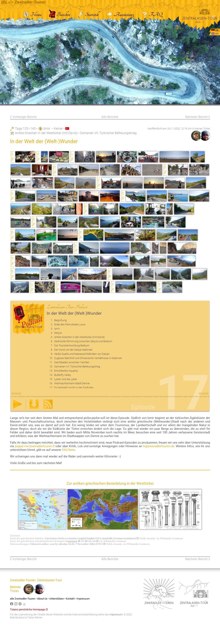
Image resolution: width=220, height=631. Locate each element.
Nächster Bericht (196, 117)
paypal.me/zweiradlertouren (35, 446)
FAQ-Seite (68, 450)
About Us (42, 598)
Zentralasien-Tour (49, 580)
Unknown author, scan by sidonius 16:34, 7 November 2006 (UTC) (67, 544)
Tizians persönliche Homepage (29, 609)
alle (23, 2)
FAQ (151, 14)
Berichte (59, 14)
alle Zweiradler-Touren (22, 598)
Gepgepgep (72, 541)
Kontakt (70, 598)
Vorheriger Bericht (24, 117)
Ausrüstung (120, 14)
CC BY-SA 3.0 (89, 541)
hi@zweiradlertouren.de (158, 446)
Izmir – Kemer (53, 128)
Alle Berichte (109, 117)
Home (32, 14)
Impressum (83, 598)
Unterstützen (56, 598)
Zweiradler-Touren (22, 580)
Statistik (88, 14)
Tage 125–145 (25, 128)
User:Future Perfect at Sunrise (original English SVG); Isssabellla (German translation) (91, 538)
